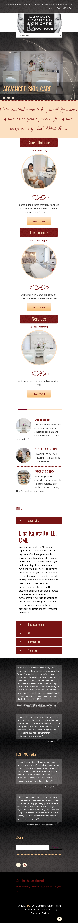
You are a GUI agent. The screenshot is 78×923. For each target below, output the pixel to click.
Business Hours (36, 625)
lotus (29, 905)
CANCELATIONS (42, 420)
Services (32, 650)
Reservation (34, 642)
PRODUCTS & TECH (44, 471)
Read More (39, 307)
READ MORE (39, 221)
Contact (32, 633)
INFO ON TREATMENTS (45, 449)
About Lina (33, 520)
